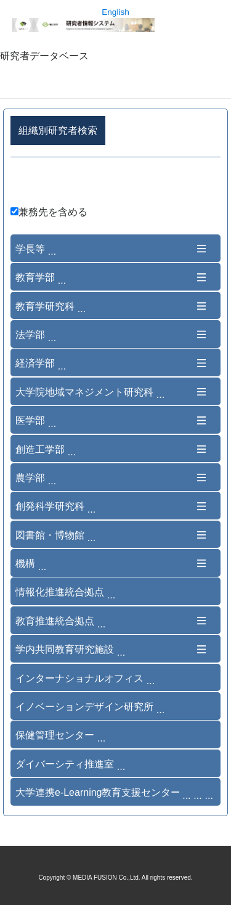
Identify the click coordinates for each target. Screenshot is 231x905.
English (115, 12)
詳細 (115, 183)
